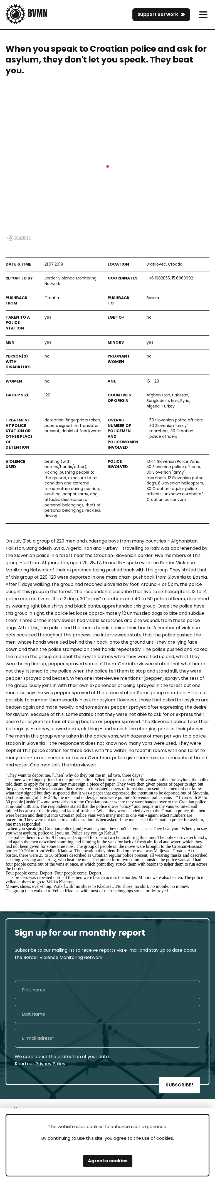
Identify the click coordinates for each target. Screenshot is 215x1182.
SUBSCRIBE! (179, 1085)
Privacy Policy (50, 1064)
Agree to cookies (107, 1161)
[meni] (203, 14)
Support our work (157, 14)
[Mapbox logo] (19, 238)
